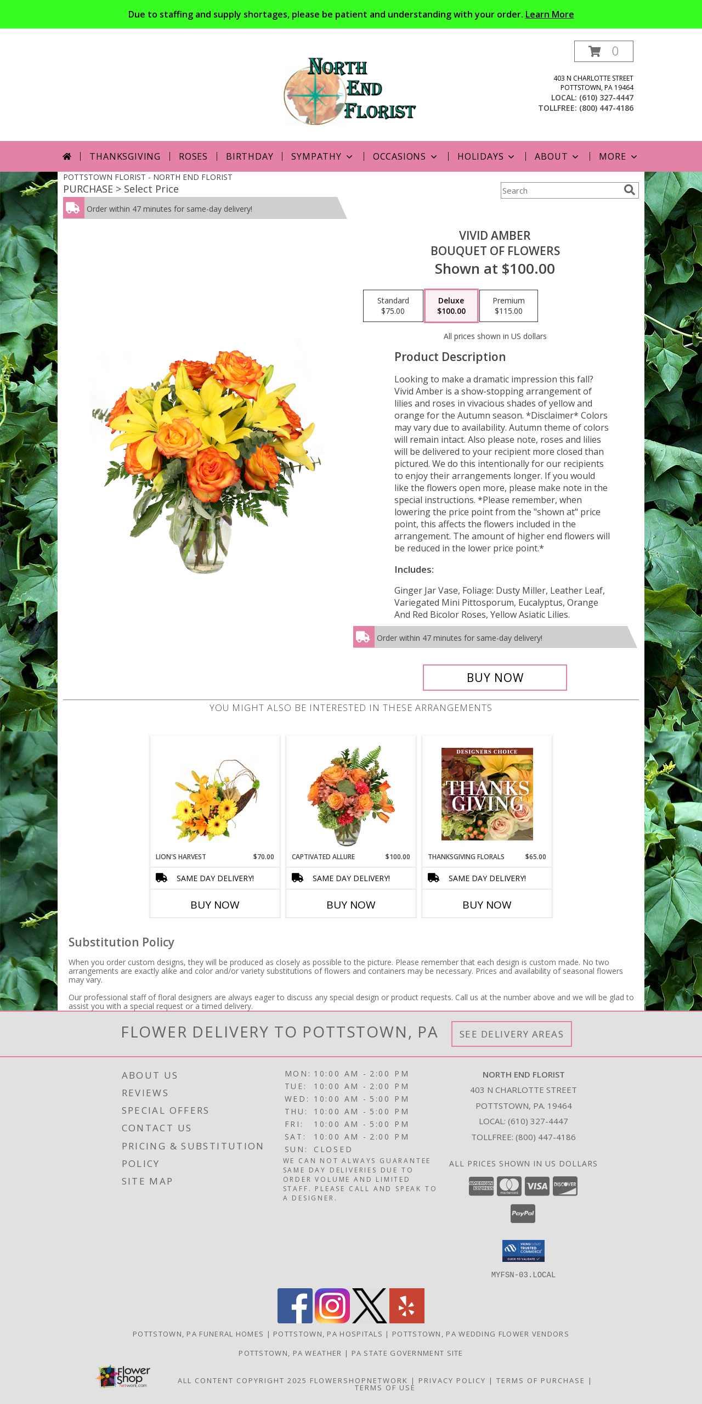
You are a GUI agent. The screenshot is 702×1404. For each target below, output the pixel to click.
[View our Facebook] (295, 1320)
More (619, 156)
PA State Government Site (407, 1352)
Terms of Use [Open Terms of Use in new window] (385, 1387)
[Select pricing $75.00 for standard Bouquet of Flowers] (393, 306)
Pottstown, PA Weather (290, 1352)
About (558, 156)
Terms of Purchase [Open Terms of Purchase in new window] (540, 1380)
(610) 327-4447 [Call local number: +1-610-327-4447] (606, 97)
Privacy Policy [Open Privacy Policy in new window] (452, 1380)
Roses (193, 156)
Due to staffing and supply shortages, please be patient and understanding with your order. (351, 14)
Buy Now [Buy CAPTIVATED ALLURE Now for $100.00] (351, 905)
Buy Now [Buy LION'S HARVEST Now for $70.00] (215, 905)
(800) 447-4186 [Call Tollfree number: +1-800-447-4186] (546, 1136)
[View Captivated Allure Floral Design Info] (351, 793)
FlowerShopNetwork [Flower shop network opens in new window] (359, 1380)
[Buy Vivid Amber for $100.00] (495, 677)
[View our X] (369, 1320)
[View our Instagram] (332, 1320)
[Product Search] (560, 190)
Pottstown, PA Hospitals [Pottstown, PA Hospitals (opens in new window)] (328, 1333)
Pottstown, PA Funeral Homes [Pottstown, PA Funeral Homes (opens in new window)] (198, 1333)
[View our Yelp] (406, 1320)
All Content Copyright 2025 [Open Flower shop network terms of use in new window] (242, 1380)
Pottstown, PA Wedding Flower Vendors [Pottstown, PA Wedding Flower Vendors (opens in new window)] (480, 1333)
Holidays (487, 156)
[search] (629, 190)
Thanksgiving (125, 156)
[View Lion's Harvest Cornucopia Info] (215, 794)
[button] (603, 51)
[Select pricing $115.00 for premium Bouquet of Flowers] (508, 306)
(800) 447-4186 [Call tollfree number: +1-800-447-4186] (606, 108)
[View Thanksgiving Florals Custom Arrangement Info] (487, 793)
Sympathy (322, 156)
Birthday (249, 156)
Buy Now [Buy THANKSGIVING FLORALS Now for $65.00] (487, 905)
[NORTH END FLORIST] (351, 91)
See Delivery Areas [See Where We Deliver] (512, 1034)
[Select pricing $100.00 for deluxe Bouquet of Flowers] (451, 306)
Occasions (406, 156)
